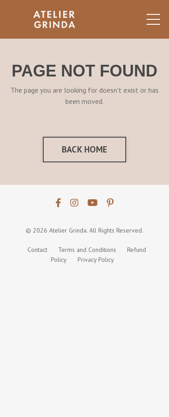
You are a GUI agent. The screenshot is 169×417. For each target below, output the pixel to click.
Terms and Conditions (87, 250)
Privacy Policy (96, 260)
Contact (37, 250)
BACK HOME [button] (84, 149)
